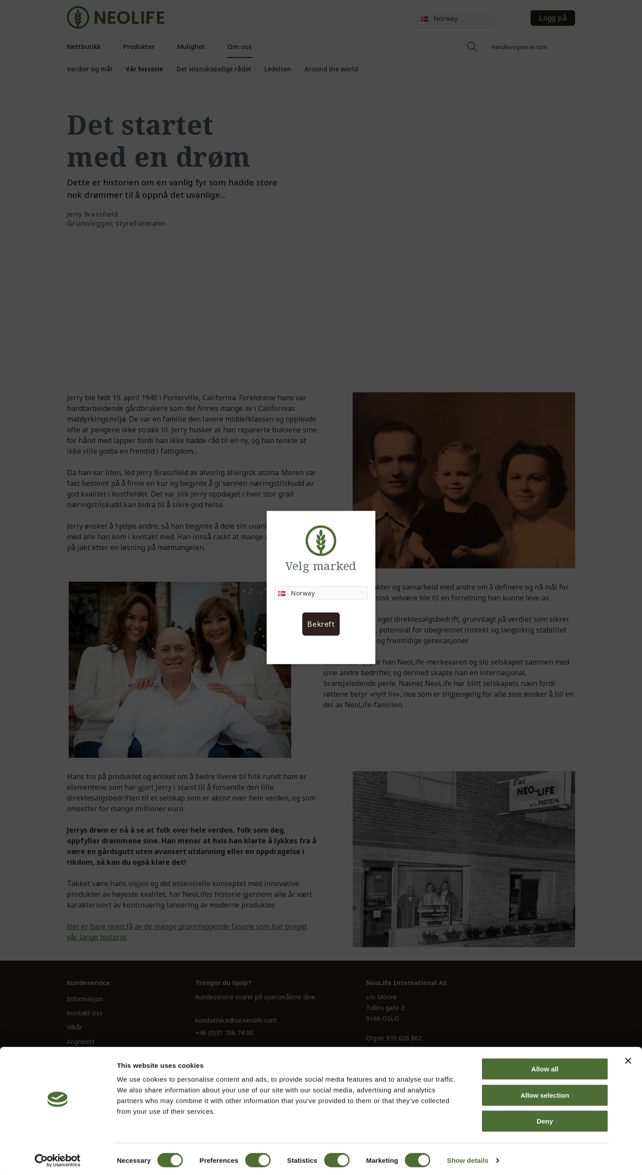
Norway (296, 593)
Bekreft (320, 624)
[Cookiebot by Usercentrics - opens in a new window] (58, 1157)
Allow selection (544, 1092)
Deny (545, 1118)
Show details (468, 1157)
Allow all (545, 1066)
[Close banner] (628, 1058)
